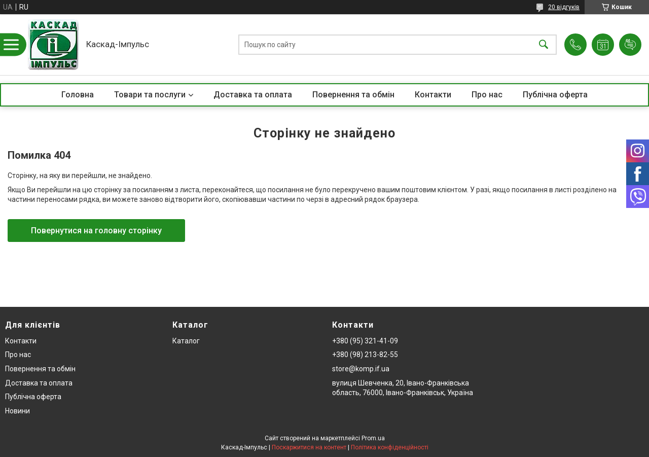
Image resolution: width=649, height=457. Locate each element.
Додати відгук (630, 44)
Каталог (186, 341)
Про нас (487, 94)
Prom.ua (373, 438)
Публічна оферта (555, 94)
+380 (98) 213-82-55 (365, 354)
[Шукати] (543, 45)
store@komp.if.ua (360, 369)
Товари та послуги (150, 94)
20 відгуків (564, 7)
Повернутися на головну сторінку (96, 230)
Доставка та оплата (252, 94)
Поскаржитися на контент (309, 447)
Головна (77, 94)
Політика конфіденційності (389, 447)
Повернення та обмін (353, 94)
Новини (17, 411)
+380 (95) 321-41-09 (365, 341)
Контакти (433, 94)
